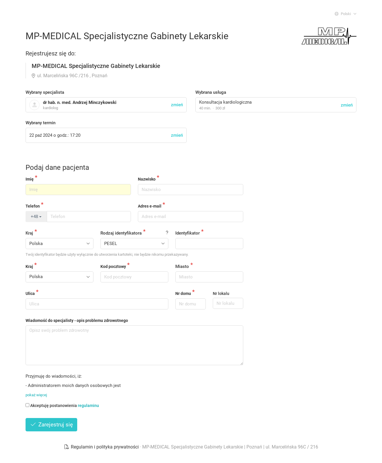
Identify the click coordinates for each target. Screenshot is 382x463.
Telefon (33, 206)
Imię (30, 179)
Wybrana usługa (210, 92)
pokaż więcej (36, 395)
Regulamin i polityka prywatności (102, 447)
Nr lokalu (221, 293)
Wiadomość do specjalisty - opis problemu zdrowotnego (77, 320)
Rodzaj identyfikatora (121, 233)
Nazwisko (147, 179)
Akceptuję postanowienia (62, 405)
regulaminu (88, 405)
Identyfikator (187, 233)
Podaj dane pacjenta (57, 167)
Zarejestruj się (51, 424)
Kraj (29, 233)
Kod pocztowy (113, 266)
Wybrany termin (40, 122)
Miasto (182, 266)
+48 (36, 216)
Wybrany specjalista (45, 92)
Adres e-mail (149, 206)
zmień (347, 105)
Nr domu (183, 293)
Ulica (30, 293)
